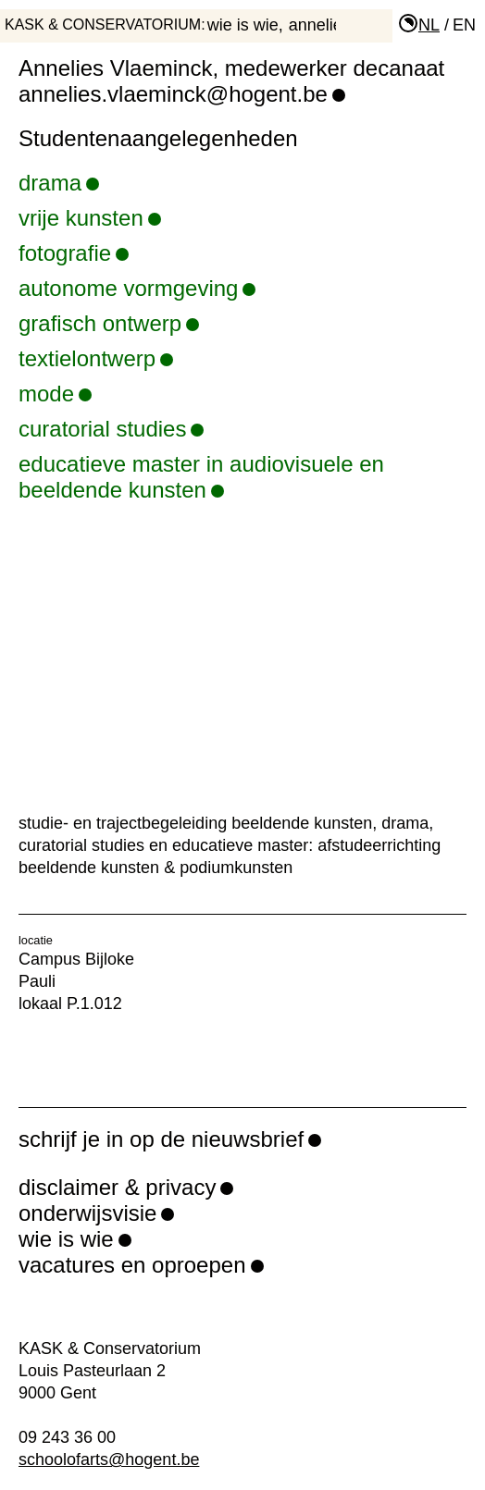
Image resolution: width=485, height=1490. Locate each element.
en (464, 25)
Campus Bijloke (76, 959)
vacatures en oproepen (132, 1264)
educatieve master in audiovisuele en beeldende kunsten (242, 476)
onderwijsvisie (87, 1213)
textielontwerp (96, 358)
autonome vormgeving (137, 288)
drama (59, 182)
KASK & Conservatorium (103, 24)
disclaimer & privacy (117, 1187)
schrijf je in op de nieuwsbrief (161, 1139)
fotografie (74, 252)
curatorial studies (111, 428)
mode (55, 393)
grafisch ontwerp (109, 323)
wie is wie (243, 25)
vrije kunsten (90, 217)
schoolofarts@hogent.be (109, 1459)
